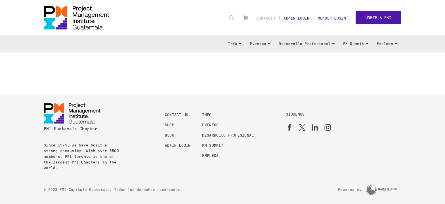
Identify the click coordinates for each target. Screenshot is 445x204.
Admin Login (296, 18)
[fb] (289, 127)
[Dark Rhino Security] (381, 190)
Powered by (350, 190)
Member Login (332, 18)
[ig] (327, 127)
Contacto (265, 18)
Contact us (176, 115)
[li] (314, 127)
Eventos (260, 44)
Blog (169, 135)
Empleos (387, 44)
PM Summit (355, 44)
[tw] (302, 127)
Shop (169, 125)
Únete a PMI (378, 18)
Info (234, 44)
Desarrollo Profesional (306, 44)
